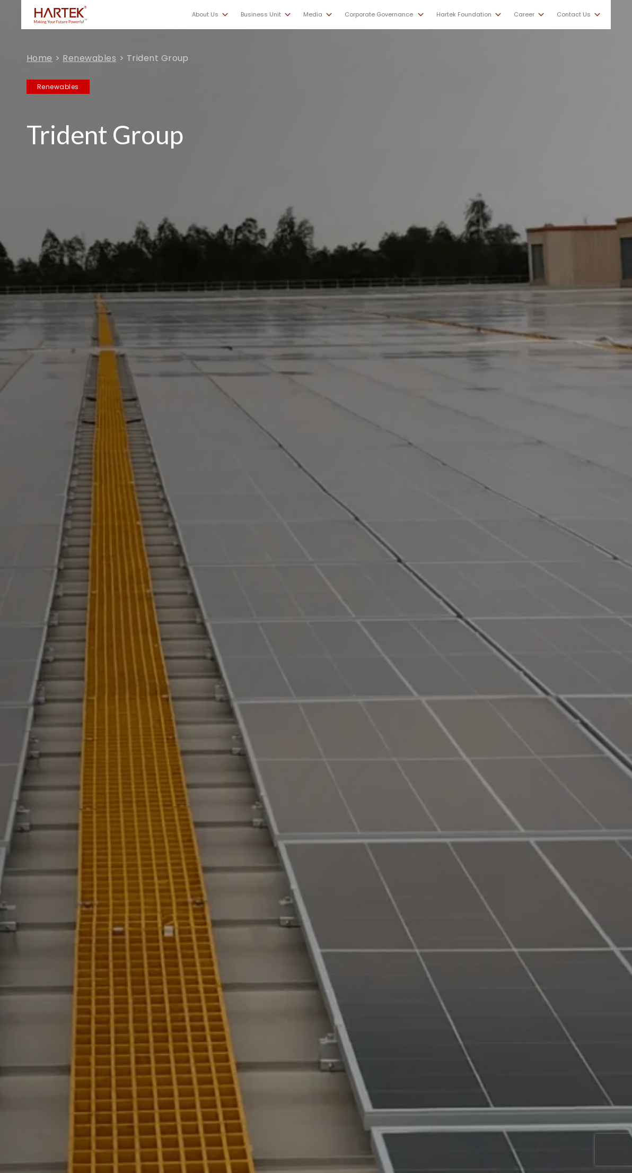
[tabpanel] (316, 586)
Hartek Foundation (463, 15)
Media (312, 15)
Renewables (89, 58)
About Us (205, 15)
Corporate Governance (379, 15)
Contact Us (574, 15)
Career (524, 15)
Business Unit (261, 15)
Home (39, 58)
